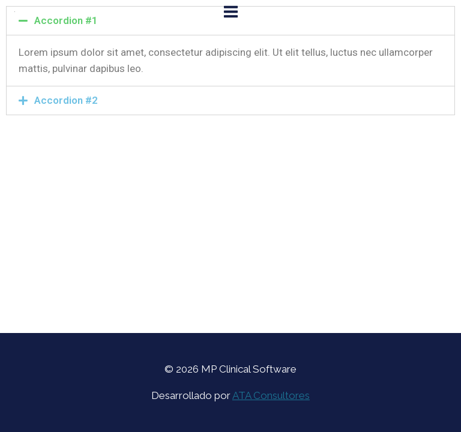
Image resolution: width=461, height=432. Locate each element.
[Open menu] (230, 11)
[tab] (230, 100)
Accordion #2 (66, 100)
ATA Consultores (271, 395)
